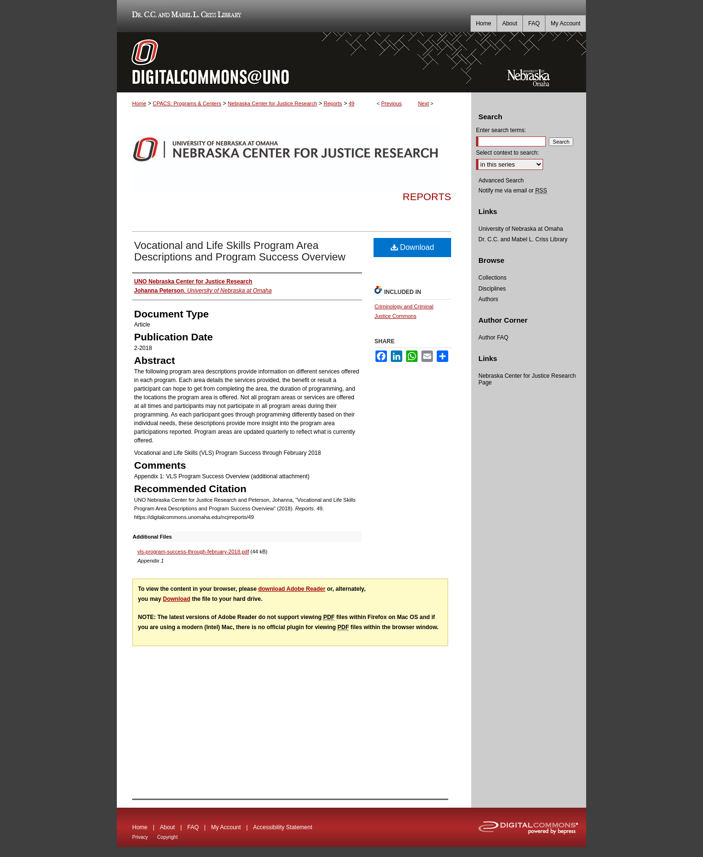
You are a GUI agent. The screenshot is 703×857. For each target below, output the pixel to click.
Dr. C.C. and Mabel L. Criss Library (185, 16)
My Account (226, 827)
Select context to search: (507, 152)
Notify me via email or (512, 190)
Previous (391, 103)
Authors (488, 299)
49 (351, 103)
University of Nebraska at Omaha (520, 229)
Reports (333, 103)
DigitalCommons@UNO (294, 62)
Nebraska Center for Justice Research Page (527, 379)
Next (423, 103)
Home (139, 103)
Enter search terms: (501, 130)
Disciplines (492, 288)
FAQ (193, 827)
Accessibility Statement (282, 827)
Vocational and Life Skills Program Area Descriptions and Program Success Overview (239, 251)
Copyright (167, 837)
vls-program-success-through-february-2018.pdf (193, 551)
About (167, 827)
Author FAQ (493, 337)
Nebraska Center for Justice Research (272, 103)
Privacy (140, 837)
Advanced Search (501, 180)
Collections (492, 277)
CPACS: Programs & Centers (187, 103)
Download (412, 247)
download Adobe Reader (291, 589)
